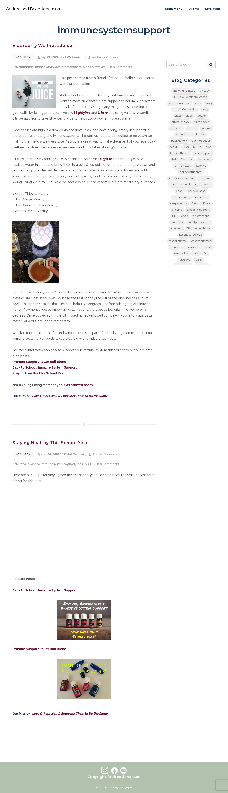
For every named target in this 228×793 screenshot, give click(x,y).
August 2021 (184, 134)
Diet (194, 203)
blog (209, 147)
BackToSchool (29, 464)
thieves (100, 67)
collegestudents (190, 172)
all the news (201, 122)
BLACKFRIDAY (192, 147)
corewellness (196, 191)
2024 (209, 103)
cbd (173, 159)
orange (87, 67)
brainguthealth (179, 153)
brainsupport (202, 153)
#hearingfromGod (183, 90)
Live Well (212, 9)
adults (202, 115)
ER (188, 228)
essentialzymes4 (202, 241)
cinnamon (26, 67)
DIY (174, 216)
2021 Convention (179, 103)
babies (200, 134)
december (201, 197)
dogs (184, 216)
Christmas (186, 159)
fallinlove (184, 259)
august (206, 128)
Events (194, 9)
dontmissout (201, 216)
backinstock (179, 140)
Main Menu (174, 9)
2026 (178, 115)
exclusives (189, 247)
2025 (205, 109)
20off (189, 115)
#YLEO (204, 90)
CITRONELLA (183, 165)
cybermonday (182, 197)
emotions (177, 222)
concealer (205, 178)
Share (23, 57)
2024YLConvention (185, 109)
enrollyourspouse (199, 222)
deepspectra (178, 203)
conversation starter (183, 184)
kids (80, 464)
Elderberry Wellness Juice (42, 45)
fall (206, 253)
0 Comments (121, 67)
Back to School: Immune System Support (44, 367)
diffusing (176, 209)
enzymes (176, 228)
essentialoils (203, 228)
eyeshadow (181, 253)
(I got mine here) (112, 159)
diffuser (206, 203)
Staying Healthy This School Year (50, 442)
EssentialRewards (190, 234)
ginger (40, 67)
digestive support (198, 209)
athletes (192, 128)
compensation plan (181, 178)
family (198, 259)
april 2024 (176, 128)
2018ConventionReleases (190, 97)
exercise (206, 247)
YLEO (88, 464)
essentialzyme (177, 241)
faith (196, 253)
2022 (198, 103)
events (174, 247)
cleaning (200, 165)
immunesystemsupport (63, 67)
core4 (179, 191)
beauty (173, 147)
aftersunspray (180, 122)
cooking (206, 184)
